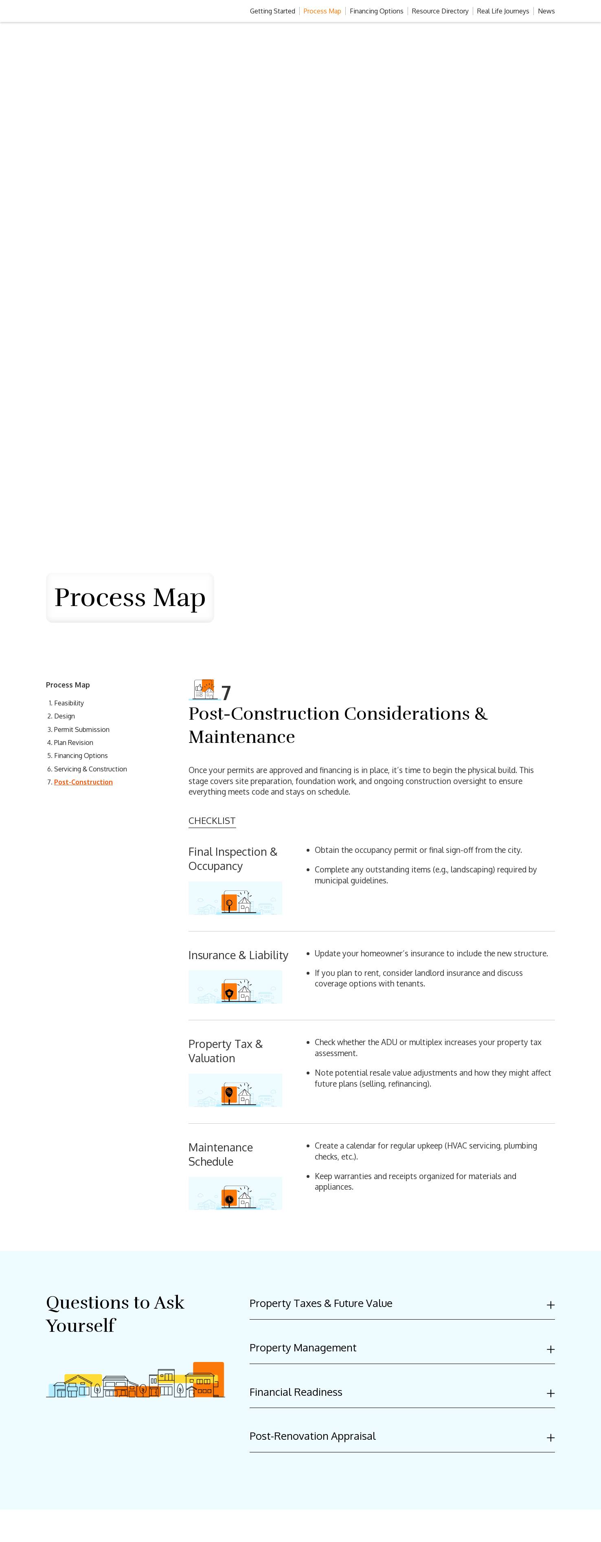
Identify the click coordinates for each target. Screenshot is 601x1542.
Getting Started (272, 11)
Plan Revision (73, 742)
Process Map (322, 11)
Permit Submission (82, 729)
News (546, 11)
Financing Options (377, 11)
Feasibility (69, 703)
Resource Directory (440, 11)
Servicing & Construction (90, 769)
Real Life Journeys (503, 11)
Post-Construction (83, 782)
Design (64, 716)
